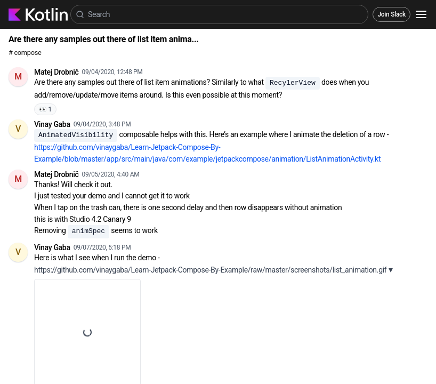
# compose (25, 53)
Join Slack (391, 14)
